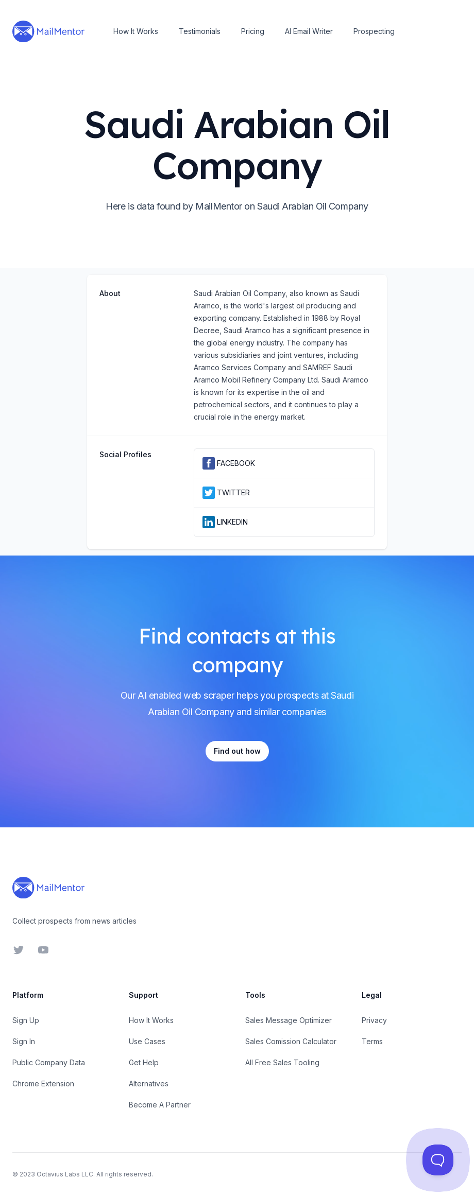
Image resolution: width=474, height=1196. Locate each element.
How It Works (135, 31)
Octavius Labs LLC (65, 1174)
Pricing (252, 31)
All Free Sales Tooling (282, 1062)
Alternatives (148, 1083)
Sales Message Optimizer (288, 1020)
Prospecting (374, 31)
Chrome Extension (43, 1083)
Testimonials (200, 31)
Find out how (237, 751)
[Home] (48, 31)
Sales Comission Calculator (290, 1041)
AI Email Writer (309, 31)
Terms (372, 1041)
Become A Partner (160, 1104)
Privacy (374, 1020)
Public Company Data (48, 1062)
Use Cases (147, 1041)
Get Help (144, 1062)
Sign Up (25, 1020)
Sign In (23, 1041)
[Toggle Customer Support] (438, 1160)
